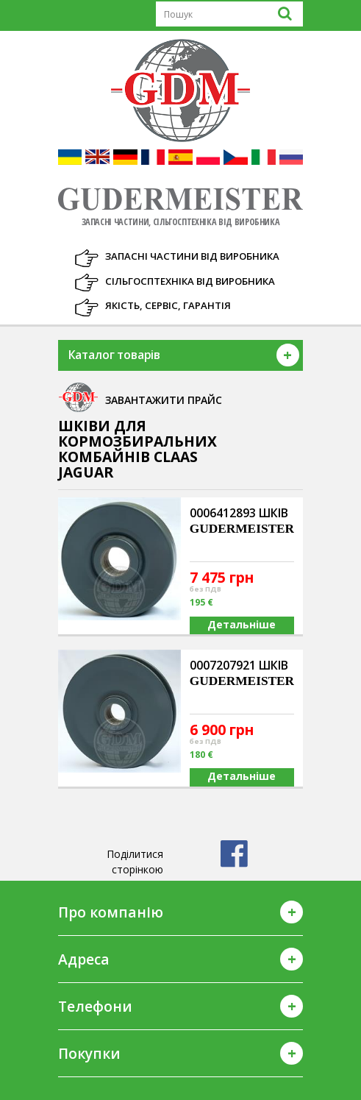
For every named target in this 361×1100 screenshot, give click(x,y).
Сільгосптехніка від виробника (190, 281)
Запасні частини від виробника (192, 256)
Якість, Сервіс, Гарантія (168, 305)
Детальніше (241, 624)
